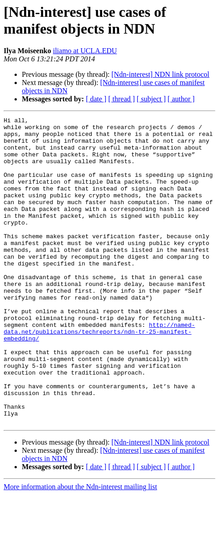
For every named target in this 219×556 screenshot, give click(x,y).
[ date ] (96, 99)
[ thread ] (121, 99)
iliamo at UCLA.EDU (85, 51)
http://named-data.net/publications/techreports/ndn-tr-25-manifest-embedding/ (99, 375)
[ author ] (181, 99)
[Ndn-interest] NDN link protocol (160, 74)
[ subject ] (151, 99)
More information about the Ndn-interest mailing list (80, 548)
